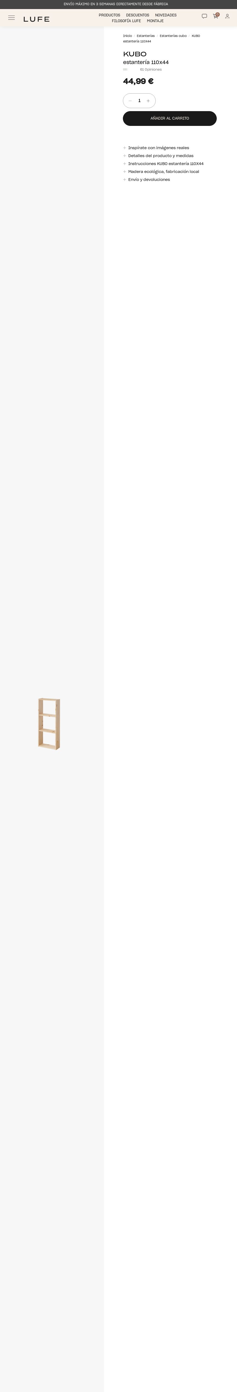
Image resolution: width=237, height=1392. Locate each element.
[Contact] (204, 16)
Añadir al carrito (170, 118)
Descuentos (138, 15)
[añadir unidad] (149, 101)
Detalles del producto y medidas (160, 156)
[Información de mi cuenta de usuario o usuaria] (227, 17)
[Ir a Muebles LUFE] (36, 19)
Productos (110, 15)
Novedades (166, 15)
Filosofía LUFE (127, 21)
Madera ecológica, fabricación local (163, 172)
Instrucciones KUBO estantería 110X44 (165, 164)
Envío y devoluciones (149, 180)
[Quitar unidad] (128, 101)
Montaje (156, 21)
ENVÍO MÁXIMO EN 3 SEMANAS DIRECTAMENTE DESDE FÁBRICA (116, 4)
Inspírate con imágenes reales (158, 148)
